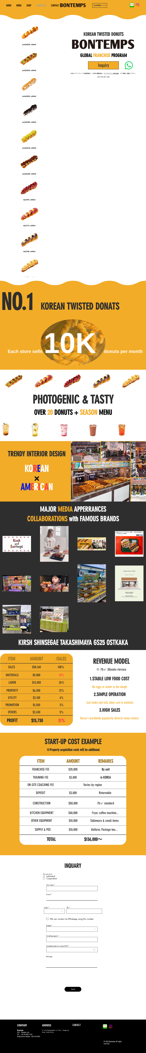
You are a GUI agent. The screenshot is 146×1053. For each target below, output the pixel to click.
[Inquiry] (103, 65)
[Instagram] (137, 5)
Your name (50, 885)
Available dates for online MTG (58, 946)
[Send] (73, 989)
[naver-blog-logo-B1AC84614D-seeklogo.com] (132, 5)
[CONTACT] (76, 1025)
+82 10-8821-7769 (26, 1034)
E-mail (48, 894)
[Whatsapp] (129, 65)
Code (46, 907)
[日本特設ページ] (99, 5)
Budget (48, 925)
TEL (67, 907)
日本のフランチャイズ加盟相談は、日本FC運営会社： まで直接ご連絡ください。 (103, 73)
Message (49, 956)
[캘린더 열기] (94, 950)
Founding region (51, 936)
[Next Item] (144, 471)
